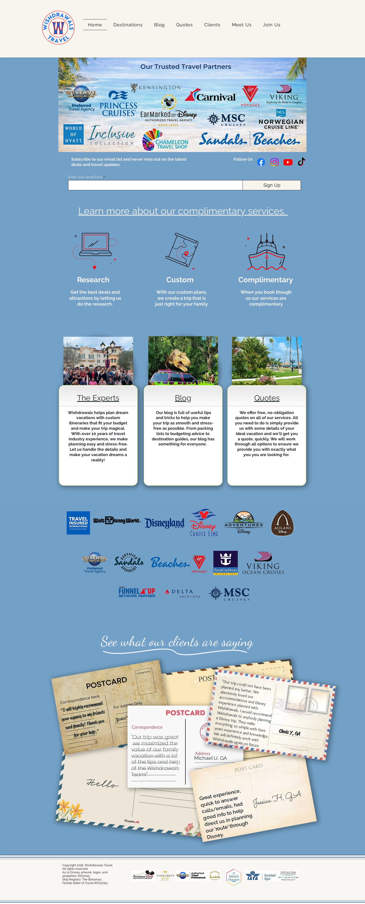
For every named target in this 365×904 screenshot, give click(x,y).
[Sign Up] (272, 185)
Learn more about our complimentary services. (183, 211)
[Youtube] (288, 162)
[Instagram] (274, 162)
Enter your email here (85, 177)
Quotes (267, 397)
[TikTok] (301, 162)
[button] (128, 24)
